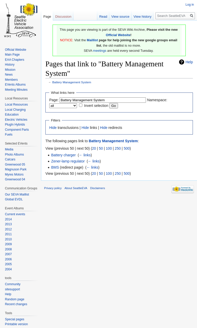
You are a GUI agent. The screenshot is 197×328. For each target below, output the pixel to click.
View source (120, 16)
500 (127, 148)
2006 (8, 259)
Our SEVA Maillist (17, 194)
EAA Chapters (14, 59)
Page (47, 16)
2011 (8, 234)
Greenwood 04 (15, 179)
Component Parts (17, 129)
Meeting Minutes (16, 89)
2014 (8, 219)
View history (143, 16)
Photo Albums (14, 154)
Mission (10, 69)
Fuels (8, 134)
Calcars (10, 159)
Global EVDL (14, 199)
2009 (8, 244)
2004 (8, 269)
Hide (53, 128)
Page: (54, 100)
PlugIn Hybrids (15, 124)
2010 (8, 239)
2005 (8, 264)
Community (13, 284)
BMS (55, 167)
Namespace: (157, 100)
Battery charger (63, 155)
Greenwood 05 (15, 164)
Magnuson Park (15, 169)
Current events (15, 214)
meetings (99, 51)
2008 (8, 249)
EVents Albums (15, 84)
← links (85, 155)
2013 (8, 224)
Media (9, 149)
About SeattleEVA (76, 188)
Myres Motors (14, 174)
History (9, 64)
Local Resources (16, 104)
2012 (8, 229)
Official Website (118, 35)
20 (94, 148)
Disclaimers (97, 188)
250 (118, 148)
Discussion (63, 16)
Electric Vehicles (16, 119)
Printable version (16, 324)
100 (109, 148)
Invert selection (96, 106)
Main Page (12, 54)
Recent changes (16, 304)
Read (103, 16)
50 (101, 148)
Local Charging (15, 109)
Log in (189, 4)
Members (11, 79)
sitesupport (12, 289)
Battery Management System (71, 82)
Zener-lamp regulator (68, 161)
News (9, 74)
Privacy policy (53, 188)
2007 (8, 254)
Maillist (92, 40)
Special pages (14, 319)
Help (189, 62)
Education (11, 114)
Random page (14, 299)
